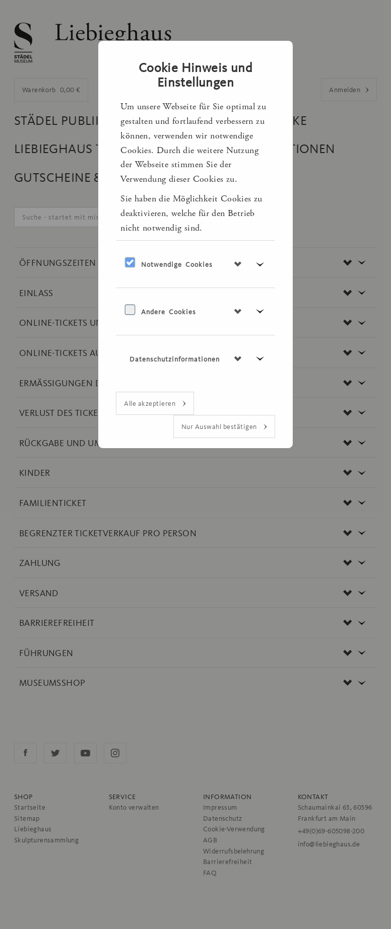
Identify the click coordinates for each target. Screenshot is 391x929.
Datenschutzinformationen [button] (174, 359)
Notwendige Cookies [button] (177, 264)
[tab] (195, 264)
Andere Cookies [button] (168, 311)
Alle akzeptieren (150, 403)
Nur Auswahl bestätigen (220, 426)
